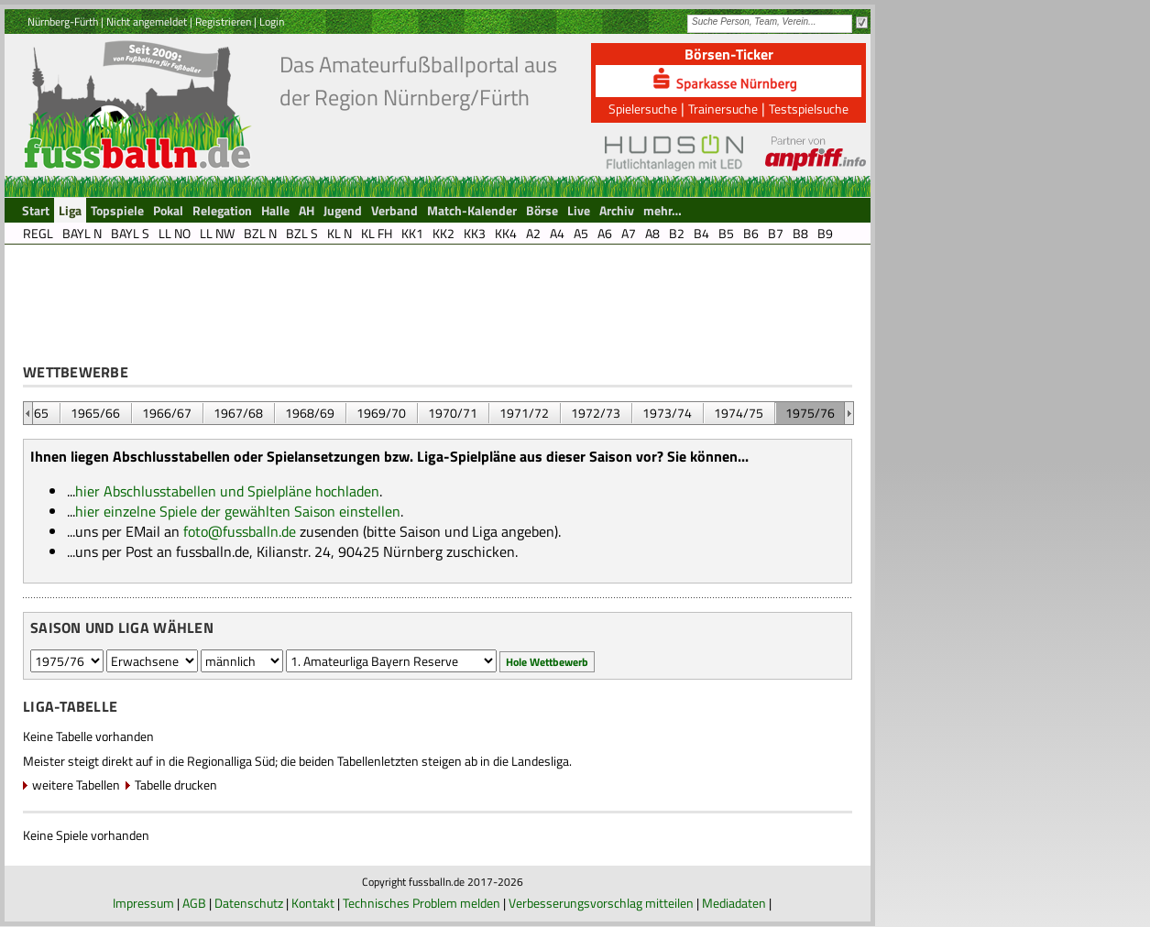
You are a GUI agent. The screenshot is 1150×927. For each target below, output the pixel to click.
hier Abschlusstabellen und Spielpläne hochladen (227, 491)
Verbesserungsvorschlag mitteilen (601, 902)
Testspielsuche (809, 108)
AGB (194, 902)
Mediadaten (734, 902)
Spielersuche (642, 108)
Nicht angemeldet (146, 21)
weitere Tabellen (76, 784)
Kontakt (312, 902)
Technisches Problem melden (421, 902)
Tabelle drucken (176, 784)
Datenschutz (248, 902)
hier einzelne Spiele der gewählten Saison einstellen (237, 511)
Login (271, 21)
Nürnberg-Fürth (62, 21)
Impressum (143, 902)
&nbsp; (28, 413)
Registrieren (223, 21)
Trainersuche (723, 108)
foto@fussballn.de (239, 531)
